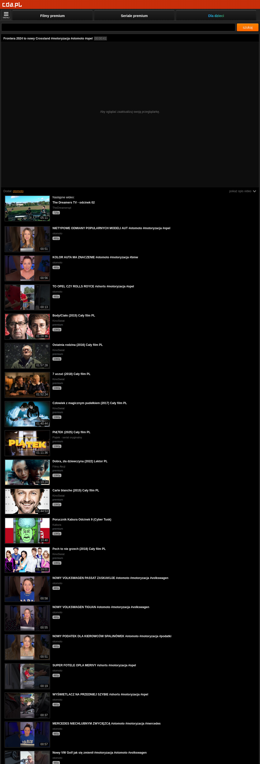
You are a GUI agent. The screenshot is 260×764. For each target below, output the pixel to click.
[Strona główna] (12, 5)
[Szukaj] (118, 27)
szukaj (248, 27)
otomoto (18, 191)
